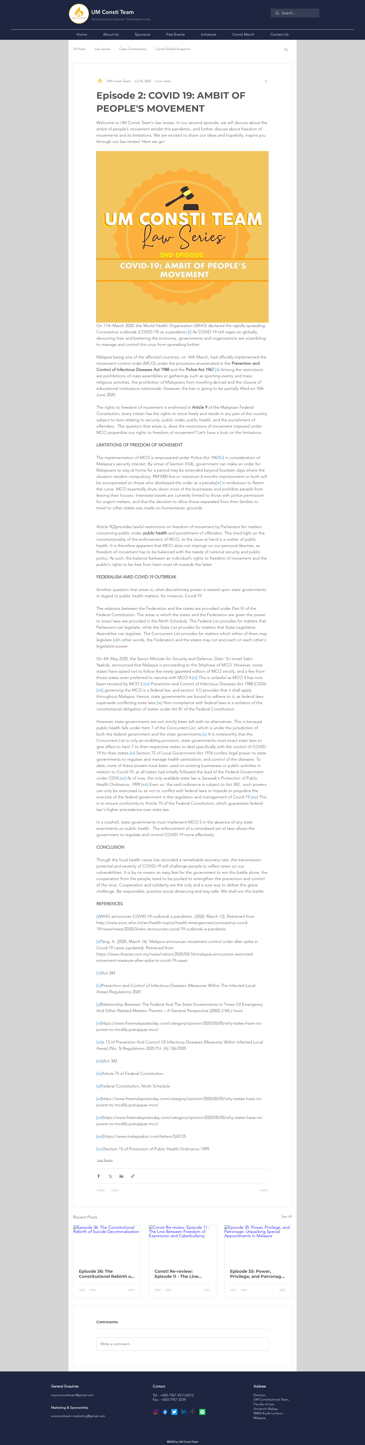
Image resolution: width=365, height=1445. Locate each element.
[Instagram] (156, 1412)
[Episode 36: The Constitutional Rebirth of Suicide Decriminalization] (107, 1244)
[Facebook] (165, 1412)
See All (287, 1216)
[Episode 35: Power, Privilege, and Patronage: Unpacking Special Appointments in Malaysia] (258, 1244)
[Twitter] (174, 1412)
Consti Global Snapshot (173, 49)
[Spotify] (202, 1412)
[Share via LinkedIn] (121, 1176)
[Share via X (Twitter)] (110, 1176)
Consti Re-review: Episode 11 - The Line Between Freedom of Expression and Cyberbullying (178, 1274)
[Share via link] (133, 1176)
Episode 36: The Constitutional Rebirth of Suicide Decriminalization (106, 1274)
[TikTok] (193, 1412)
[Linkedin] (184, 1412)
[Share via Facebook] (98, 1176)
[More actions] (266, 81)
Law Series (102, 49)
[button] (111, 34)
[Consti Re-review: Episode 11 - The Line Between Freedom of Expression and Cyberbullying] (182, 1244)
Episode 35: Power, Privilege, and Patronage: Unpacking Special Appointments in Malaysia (257, 1274)
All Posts (79, 49)
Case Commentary (132, 49)
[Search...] (295, 13)
